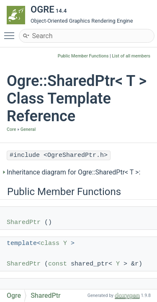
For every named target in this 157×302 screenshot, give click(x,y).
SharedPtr (24, 222)
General (28, 129)
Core (11, 129)
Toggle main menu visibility (11, 32)
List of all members (131, 56)
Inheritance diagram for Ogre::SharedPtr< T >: (73, 172)
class (50, 243)
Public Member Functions (83, 56)
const (57, 264)
